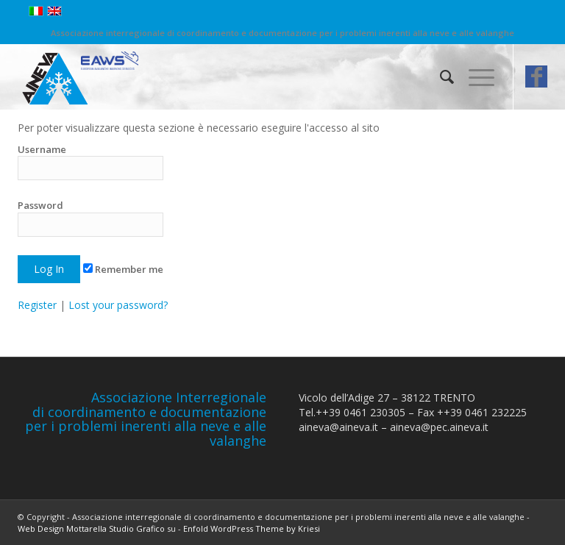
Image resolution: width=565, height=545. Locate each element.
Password (90, 217)
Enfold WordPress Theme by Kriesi (251, 528)
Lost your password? (118, 305)
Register (37, 305)
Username (90, 161)
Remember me (123, 269)
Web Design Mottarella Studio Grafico (91, 528)
